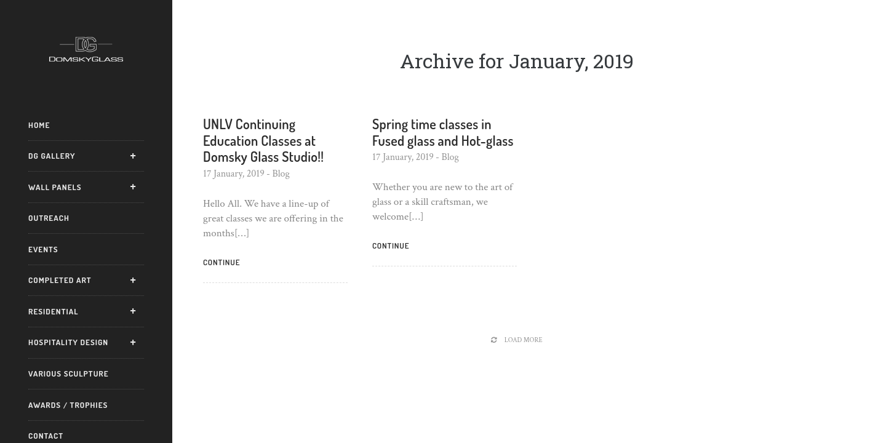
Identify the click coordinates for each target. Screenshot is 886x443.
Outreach (49, 218)
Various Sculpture (68, 373)
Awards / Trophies (68, 405)
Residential (53, 311)
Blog (281, 173)
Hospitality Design (68, 342)
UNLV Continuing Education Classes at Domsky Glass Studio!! (263, 140)
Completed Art (60, 280)
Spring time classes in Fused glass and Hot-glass (443, 131)
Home (39, 125)
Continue (221, 262)
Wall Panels (55, 187)
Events (43, 249)
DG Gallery (51, 156)
